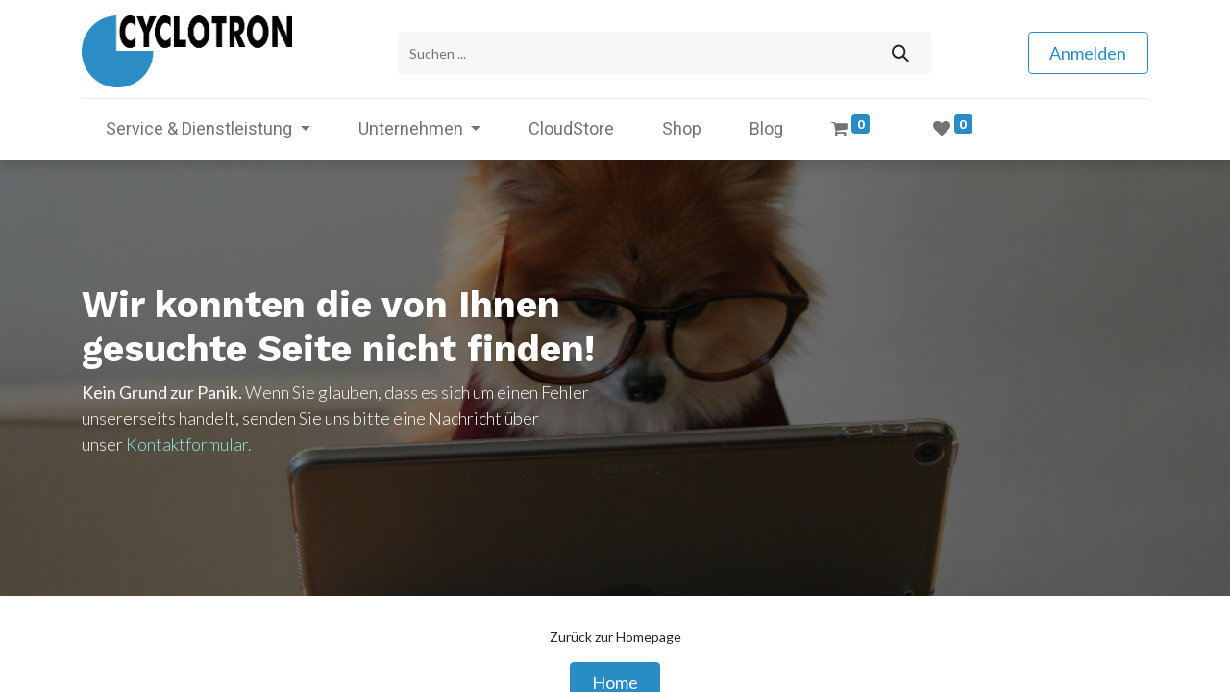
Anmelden (1087, 51)
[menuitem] (571, 125)
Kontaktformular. (189, 440)
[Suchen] (900, 51)
